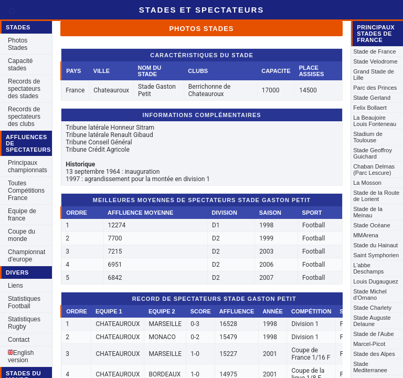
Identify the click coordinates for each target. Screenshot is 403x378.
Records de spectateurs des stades (24, 89)
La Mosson (367, 183)
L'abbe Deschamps (368, 268)
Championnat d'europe (26, 255)
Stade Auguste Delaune (372, 320)
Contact (18, 339)
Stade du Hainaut (375, 245)
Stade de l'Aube (373, 334)
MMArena (365, 235)
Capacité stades (20, 64)
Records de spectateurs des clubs (24, 117)
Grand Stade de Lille (373, 74)
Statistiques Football (24, 302)
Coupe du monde (21, 235)
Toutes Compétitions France (26, 191)
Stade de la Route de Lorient (376, 196)
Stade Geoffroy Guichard (372, 153)
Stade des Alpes (374, 354)
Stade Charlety (372, 307)
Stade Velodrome (375, 61)
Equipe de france (22, 214)
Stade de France (374, 51)
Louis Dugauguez (375, 281)
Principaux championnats (27, 166)
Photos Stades (17, 44)
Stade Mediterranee (370, 367)
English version (21, 356)
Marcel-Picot (369, 344)
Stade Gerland (371, 97)
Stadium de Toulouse (368, 137)
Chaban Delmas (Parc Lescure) (374, 169)
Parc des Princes (375, 88)
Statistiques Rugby (24, 323)
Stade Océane (371, 225)
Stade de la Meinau (368, 212)
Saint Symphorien (376, 255)
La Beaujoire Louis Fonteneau (374, 120)
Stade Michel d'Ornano (370, 294)
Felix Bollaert (370, 107)
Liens (15, 285)
